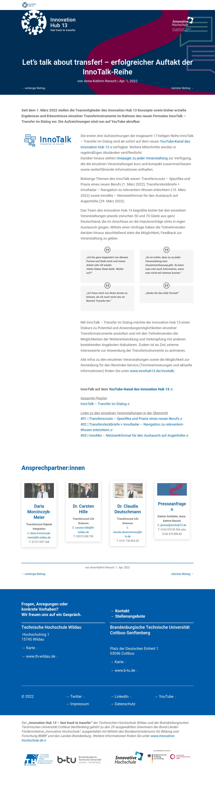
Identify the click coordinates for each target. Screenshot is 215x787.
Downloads (170, 5)
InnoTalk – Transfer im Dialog (105, 403)
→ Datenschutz (122, 704)
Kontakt (122, 611)
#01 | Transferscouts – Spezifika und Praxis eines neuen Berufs (131, 418)
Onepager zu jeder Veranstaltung (142, 158)
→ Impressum (77, 704)
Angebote (125, 5)
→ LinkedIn (120, 696)
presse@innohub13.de (173, 525)
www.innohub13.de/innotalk (152, 371)
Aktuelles (105, 5)
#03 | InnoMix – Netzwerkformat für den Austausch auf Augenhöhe (134, 435)
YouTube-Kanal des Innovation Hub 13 (140, 389)
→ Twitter (75, 696)
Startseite (88, 5)
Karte (32, 648)
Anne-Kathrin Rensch (100, 81)
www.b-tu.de (126, 670)
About (155, 5)
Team (143, 5)
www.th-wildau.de (42, 656)
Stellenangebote (130, 616)
